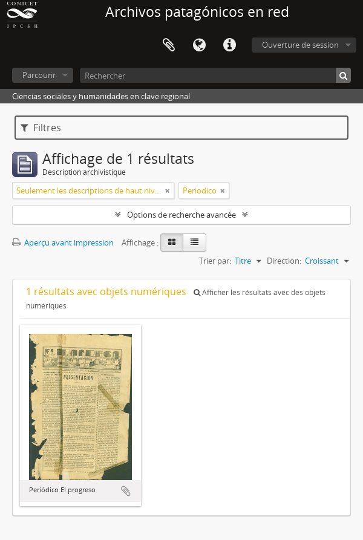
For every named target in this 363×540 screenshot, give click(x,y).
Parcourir (39, 75)
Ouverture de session (300, 44)
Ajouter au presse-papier (126, 491)
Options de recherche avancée (181, 214)
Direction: (284, 260)
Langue (199, 45)
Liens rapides (229, 45)
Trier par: (215, 260)
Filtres (41, 127)
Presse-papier (169, 45)
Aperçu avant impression (63, 242)
